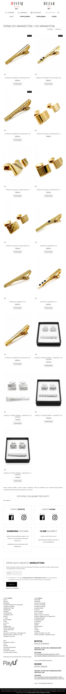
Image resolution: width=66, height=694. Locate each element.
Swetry (5, 616)
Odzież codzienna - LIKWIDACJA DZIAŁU (44, 634)
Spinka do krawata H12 (17, 302)
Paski (4, 624)
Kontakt (5, 646)
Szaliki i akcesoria (8, 629)
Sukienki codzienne (8, 606)
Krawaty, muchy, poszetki (41, 615)
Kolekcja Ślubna (38, 608)
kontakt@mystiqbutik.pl (45, 660)
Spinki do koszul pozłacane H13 (48, 134)
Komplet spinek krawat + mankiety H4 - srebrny (48, 358)
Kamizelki (36, 623)
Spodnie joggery (39, 619)
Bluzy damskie (7, 619)
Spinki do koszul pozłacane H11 (48, 190)
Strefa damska (25, 16)
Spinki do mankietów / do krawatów (44, 616)
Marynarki (6, 603)
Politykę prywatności (27, 577)
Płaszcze (6, 623)
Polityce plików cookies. (34, 692)
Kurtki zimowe (38, 626)
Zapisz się (11, 584)
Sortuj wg (50, 29)
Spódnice (6, 611)
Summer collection (9, 636)
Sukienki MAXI (7, 610)
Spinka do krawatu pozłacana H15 (17, 78)
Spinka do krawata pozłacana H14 (17, 134)
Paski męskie (37, 621)
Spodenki (37, 631)
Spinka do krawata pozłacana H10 (17, 358)
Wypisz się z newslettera (12, 588)
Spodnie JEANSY (7, 613)
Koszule (5, 601)
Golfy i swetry (38, 613)
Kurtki (36, 628)
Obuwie (5, 631)
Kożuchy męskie (38, 611)
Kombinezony (7, 626)
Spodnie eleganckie (39, 606)
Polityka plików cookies (10, 652)
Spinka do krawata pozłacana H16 (48, 78)
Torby (5, 621)
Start (11, 16)
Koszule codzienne (39, 605)
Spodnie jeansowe (39, 618)
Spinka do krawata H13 (48, 246)
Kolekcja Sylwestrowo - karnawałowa (14, 633)
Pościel (54, 16)
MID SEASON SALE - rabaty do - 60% (12, 634)
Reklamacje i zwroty (9, 642)
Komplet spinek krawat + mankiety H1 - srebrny (17, 474)
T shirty (36, 629)
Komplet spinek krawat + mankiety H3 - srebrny (17, 416)
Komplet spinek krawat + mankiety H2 (48, 415)
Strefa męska (40, 16)
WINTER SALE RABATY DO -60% (42, 633)
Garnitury (37, 601)
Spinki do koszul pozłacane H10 (17, 246)
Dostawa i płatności (9, 650)
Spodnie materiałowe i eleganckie (13, 605)
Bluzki (5, 600)
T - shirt (5, 618)
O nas (5, 644)
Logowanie (10, 12)
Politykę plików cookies (40, 577)
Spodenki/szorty (8, 615)
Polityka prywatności (9, 647)
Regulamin (6, 649)
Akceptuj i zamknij (45, 692)
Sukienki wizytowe (8, 608)
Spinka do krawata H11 (48, 302)
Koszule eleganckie (39, 603)
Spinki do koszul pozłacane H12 (17, 190)
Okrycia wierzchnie (8, 628)
